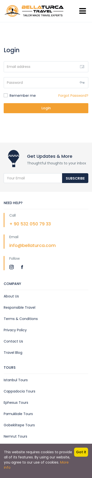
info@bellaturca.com (32, 245)
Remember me (20, 95)
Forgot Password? (73, 95)
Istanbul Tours (16, 380)
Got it (81, 452)
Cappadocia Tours (19, 391)
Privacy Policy (15, 330)
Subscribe (75, 178)
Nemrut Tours (15, 436)
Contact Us (13, 341)
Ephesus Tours (16, 402)
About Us (11, 296)
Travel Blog (13, 352)
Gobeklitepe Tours (19, 425)
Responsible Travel (19, 307)
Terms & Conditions (21, 318)
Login (46, 108)
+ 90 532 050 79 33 (30, 224)
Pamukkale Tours (18, 413)
